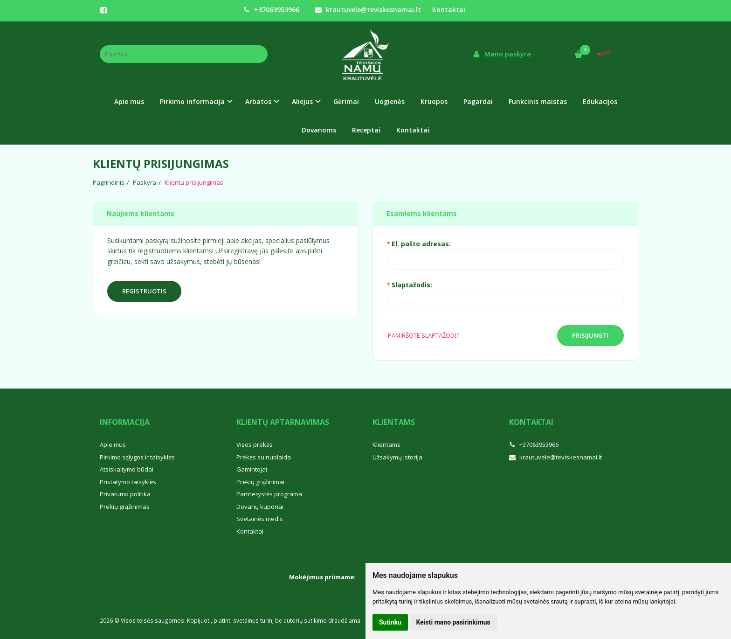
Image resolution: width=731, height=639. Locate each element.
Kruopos (434, 101)
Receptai (366, 129)
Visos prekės (254, 444)
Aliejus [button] (302, 101)
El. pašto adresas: (421, 243)
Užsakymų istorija (397, 457)
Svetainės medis (259, 518)
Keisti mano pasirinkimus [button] (453, 622)
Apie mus (129, 101)
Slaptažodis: (412, 284)
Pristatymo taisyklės (128, 482)
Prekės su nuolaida (263, 457)
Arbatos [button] (258, 101)
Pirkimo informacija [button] (192, 101)
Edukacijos (600, 101)
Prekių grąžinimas (125, 506)
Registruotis (144, 291)
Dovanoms (319, 129)
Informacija (125, 422)
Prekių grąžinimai (260, 482)
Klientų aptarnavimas (282, 422)
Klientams (393, 422)
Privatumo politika (125, 494)
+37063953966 (271, 9)
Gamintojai (251, 469)
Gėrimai (346, 101)
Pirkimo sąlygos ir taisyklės (137, 457)
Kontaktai (448, 9)
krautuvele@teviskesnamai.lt (368, 9)
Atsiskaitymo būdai (126, 469)
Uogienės (390, 101)
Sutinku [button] (390, 622)
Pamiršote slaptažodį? (423, 335)
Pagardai (478, 101)
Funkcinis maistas (538, 101)
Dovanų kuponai (259, 506)
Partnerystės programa (269, 494)
